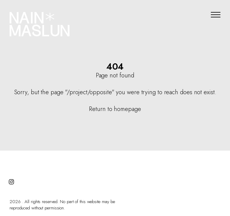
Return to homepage (115, 109)
